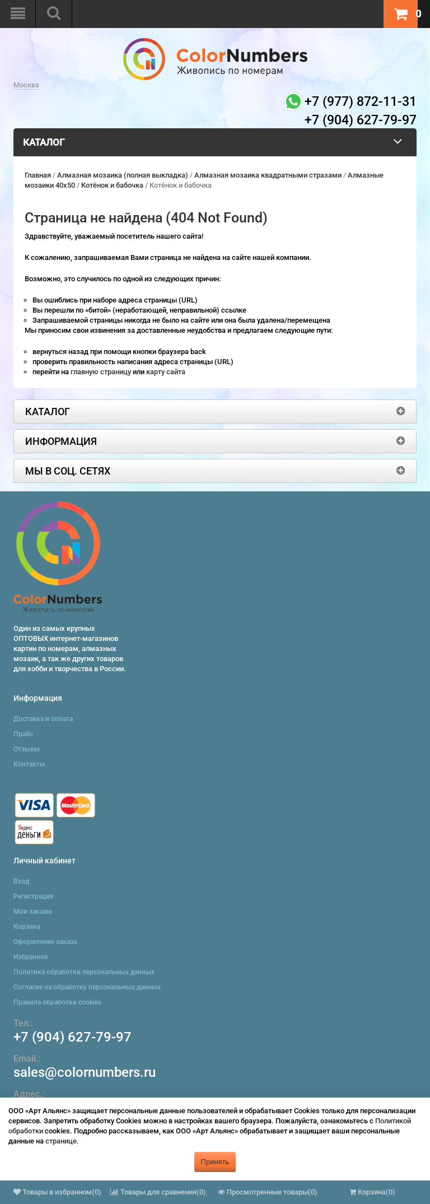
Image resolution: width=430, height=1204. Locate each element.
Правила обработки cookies (57, 1002)
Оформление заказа (45, 942)
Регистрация (33, 896)
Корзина (26, 927)
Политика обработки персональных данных (84, 972)
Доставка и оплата (43, 719)
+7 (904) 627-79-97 (72, 1037)
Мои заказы (32, 911)
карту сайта (165, 372)
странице (61, 1141)
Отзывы (26, 749)
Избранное (30, 957)
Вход (21, 881)
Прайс (23, 734)
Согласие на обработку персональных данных (87, 987)
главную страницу (102, 372)
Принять (215, 1161)
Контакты (29, 764)
